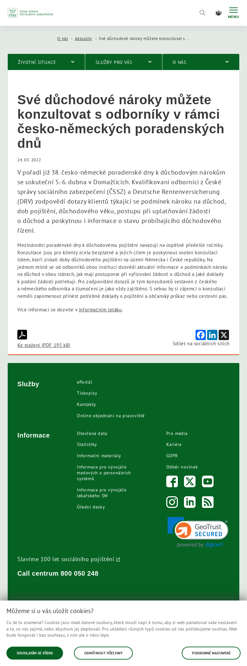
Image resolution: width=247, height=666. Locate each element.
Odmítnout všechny (103, 653)
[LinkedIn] (190, 503)
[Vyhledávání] (202, 13)
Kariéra (174, 444)
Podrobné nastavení (211, 653)
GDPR (172, 456)
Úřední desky (91, 507)
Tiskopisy (87, 393)
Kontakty (86, 404)
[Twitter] (190, 482)
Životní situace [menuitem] (37, 62)
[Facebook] (172, 482)
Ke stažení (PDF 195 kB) (43, 339)
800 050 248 (80, 573)
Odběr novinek (182, 467)
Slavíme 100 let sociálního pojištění (65, 559)
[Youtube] (208, 482)
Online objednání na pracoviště (111, 416)
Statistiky (87, 444)
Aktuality (83, 38)
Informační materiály (99, 456)
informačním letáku (100, 310)
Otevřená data (92, 433)
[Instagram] (172, 503)
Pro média (177, 433)
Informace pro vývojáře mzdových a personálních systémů (104, 472)
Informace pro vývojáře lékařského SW (101, 493)
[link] (198, 532)
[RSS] (208, 503)
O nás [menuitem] (179, 62)
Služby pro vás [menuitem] (114, 62)
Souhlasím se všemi (35, 653)
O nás (62, 38)
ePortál (84, 382)
